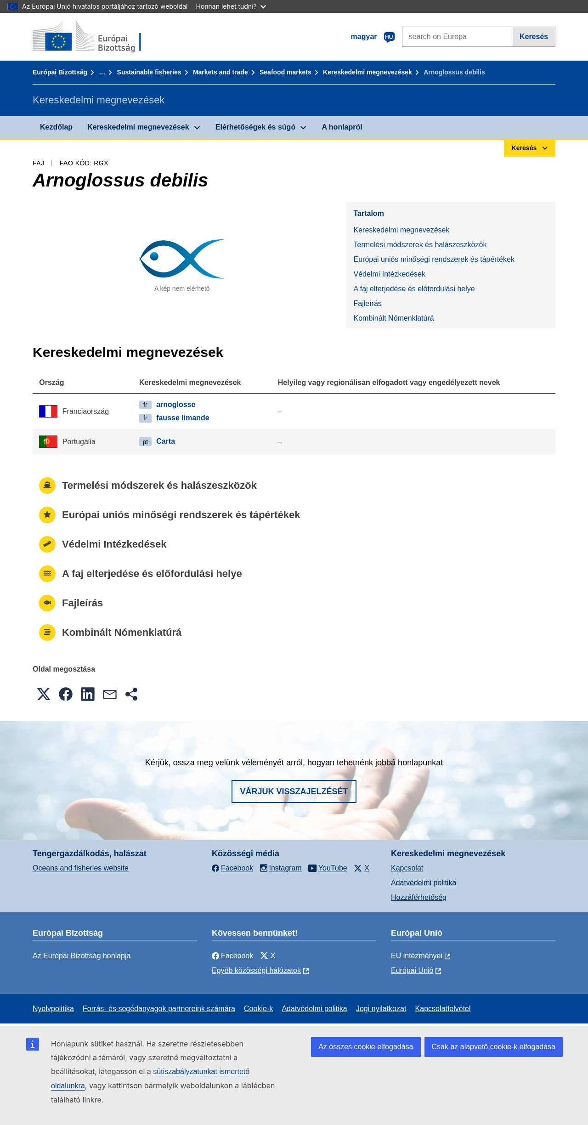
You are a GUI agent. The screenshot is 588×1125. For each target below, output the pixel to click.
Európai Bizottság (60, 72)
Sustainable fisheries (149, 72)
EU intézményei (416, 956)
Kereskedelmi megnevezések (367, 72)
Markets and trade (220, 72)
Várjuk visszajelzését (294, 791)
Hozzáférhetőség (419, 897)
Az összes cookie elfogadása (365, 1047)
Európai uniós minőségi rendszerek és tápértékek (433, 259)
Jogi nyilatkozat (381, 1008)
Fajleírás (367, 303)
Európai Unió (412, 970)
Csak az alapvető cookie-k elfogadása (494, 1047)
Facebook (232, 956)
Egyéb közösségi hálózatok (256, 970)
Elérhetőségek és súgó (255, 127)
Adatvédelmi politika (423, 883)
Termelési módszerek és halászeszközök (419, 245)
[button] (43, 694)
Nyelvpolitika (53, 1008)
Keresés (534, 36)
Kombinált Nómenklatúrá (393, 318)
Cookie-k (258, 1008)
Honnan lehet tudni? (231, 6)
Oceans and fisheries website (81, 868)
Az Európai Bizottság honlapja (81, 956)
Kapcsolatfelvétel (443, 1008)
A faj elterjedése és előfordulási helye (414, 289)
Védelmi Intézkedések (389, 274)
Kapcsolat (407, 868)
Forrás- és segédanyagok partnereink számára (159, 1008)
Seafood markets (285, 72)
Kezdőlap (56, 127)
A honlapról (342, 127)
